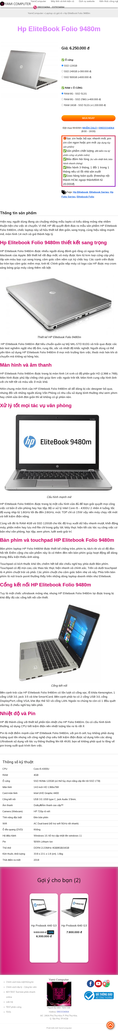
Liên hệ (9, 1002)
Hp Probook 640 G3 (74, 925)
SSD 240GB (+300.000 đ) (77, 71)
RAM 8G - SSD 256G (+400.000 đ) (82, 99)
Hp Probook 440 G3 (44, 925)
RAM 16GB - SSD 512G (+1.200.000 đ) (85, 105)
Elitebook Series (99, 191)
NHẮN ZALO (89, 127)
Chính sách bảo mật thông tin (20, 982)
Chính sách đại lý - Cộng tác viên (21, 987)
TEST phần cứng (13, 1007)
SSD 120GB (70, 65)
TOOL (8, 1012)
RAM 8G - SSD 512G (75, 93)
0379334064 (58, 7)
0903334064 (43, 7)
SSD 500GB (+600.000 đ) (77, 77)
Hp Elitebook (80, 191)
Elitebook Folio (85, 196)
